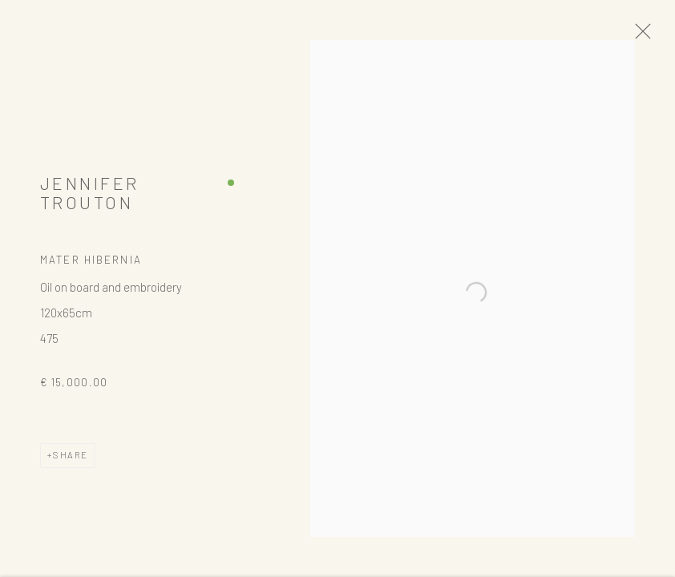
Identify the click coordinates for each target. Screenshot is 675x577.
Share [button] (70, 459)
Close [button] (645, 36)
